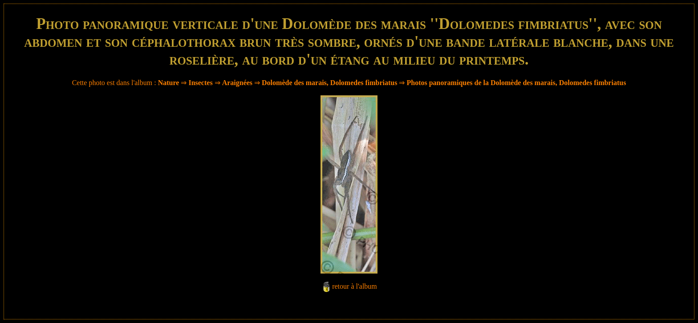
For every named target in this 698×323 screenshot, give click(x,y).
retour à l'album (354, 286)
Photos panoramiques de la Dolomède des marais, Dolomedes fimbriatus (516, 82)
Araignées (237, 82)
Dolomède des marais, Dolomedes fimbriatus (329, 82)
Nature (168, 82)
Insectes (200, 82)
